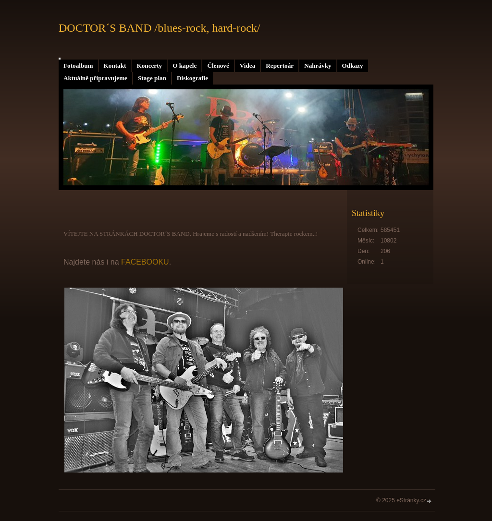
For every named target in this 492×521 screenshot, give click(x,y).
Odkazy (352, 65)
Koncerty (149, 65)
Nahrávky (317, 65)
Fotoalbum (78, 65)
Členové (218, 65)
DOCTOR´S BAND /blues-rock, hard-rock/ (159, 28)
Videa (247, 65)
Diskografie (192, 78)
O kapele (184, 65)
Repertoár (280, 65)
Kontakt (115, 65)
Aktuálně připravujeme (95, 78)
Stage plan (152, 78)
